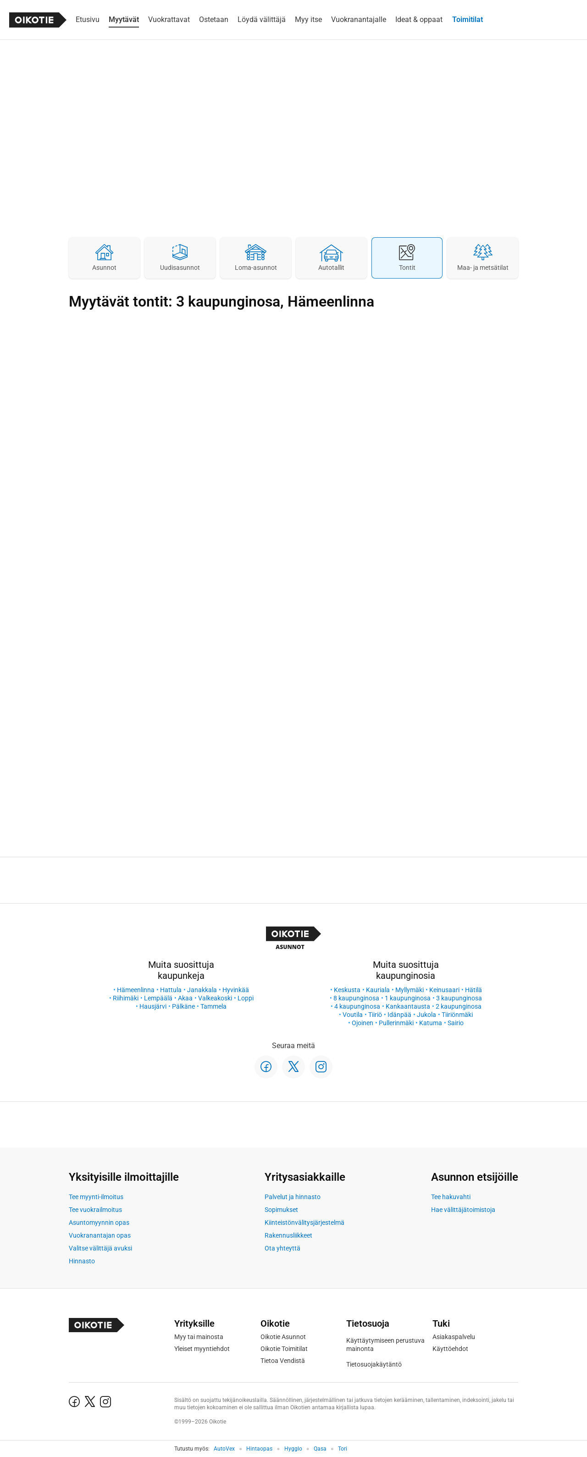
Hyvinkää (235, 990)
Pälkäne (183, 1006)
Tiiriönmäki (457, 1014)
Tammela (213, 1006)
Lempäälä (158, 998)
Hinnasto (82, 1261)
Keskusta (347, 990)
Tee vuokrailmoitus (95, 1209)
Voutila (353, 1014)
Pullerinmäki (396, 1023)
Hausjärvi (152, 1006)
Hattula (171, 990)
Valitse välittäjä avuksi (100, 1248)
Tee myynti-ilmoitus (96, 1196)
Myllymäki (409, 990)
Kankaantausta (408, 1006)
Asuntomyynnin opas (99, 1222)
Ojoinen (362, 1023)
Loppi (246, 998)
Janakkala (202, 990)
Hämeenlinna (136, 990)
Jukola (426, 1014)
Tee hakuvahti (451, 1196)
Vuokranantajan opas (100, 1235)
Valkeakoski (215, 998)
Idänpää (399, 1014)
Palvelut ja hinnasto (293, 1196)
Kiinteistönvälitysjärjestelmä (304, 1222)
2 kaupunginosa (459, 1006)
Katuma (430, 1023)
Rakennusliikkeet (288, 1235)
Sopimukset (281, 1209)
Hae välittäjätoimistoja (463, 1209)
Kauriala (378, 990)
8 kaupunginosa (356, 998)
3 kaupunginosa (459, 998)
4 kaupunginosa (357, 1006)
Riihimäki (125, 998)
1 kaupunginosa (408, 998)
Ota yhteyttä (282, 1248)
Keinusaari (444, 990)
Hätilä (473, 990)
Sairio (456, 1023)
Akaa (185, 998)
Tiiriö (375, 1014)
